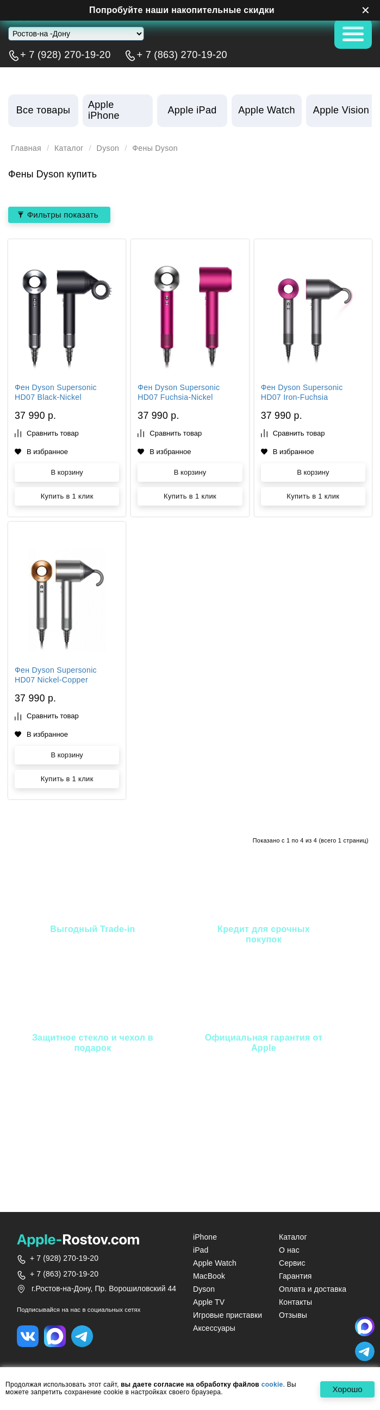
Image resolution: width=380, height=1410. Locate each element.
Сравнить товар (47, 434)
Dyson (113, 148)
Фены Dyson (162, 148)
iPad (200, 1250)
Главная (27, 148)
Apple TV (209, 1302)
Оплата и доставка (312, 1289)
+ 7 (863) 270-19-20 (181, 55)
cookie (272, 1384)
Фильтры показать (60, 214)
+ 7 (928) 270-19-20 (65, 55)
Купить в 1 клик (67, 497)
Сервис (292, 1263)
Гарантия (295, 1276)
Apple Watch (214, 1263)
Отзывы (293, 1315)
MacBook (209, 1276)
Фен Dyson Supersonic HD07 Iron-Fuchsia (304, 394)
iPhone (205, 1237)
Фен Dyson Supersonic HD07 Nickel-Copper (58, 676)
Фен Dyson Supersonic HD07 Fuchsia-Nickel (181, 394)
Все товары (43, 110)
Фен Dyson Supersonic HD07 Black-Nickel (58, 394)
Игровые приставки (227, 1315)
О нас (289, 1250)
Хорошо (345, 1389)
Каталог (72, 148)
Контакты (295, 1302)
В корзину (67, 473)
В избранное (41, 452)
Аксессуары (214, 1328)
